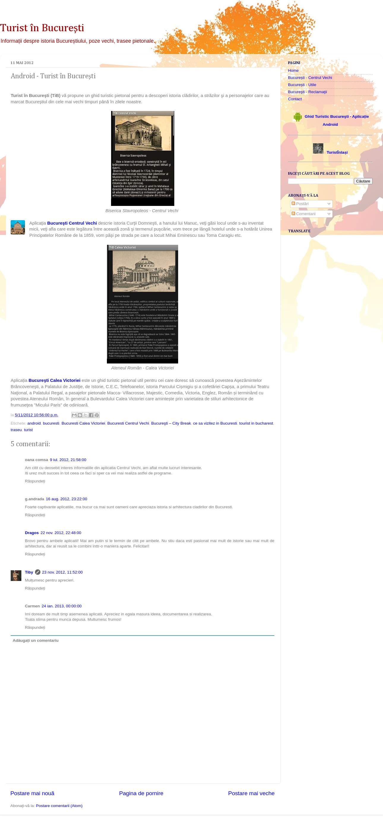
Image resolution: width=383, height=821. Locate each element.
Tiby (29, 572)
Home (293, 70)
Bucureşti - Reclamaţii (307, 92)
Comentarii (304, 214)
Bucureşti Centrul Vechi (72, 223)
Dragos (32, 533)
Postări (300, 203)
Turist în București (42, 28)
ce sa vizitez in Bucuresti (215, 423)
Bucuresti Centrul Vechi (128, 423)
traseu (16, 430)
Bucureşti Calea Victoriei (55, 380)
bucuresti (51, 423)
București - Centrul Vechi (310, 77)
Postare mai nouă (32, 793)
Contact (295, 99)
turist (28, 430)
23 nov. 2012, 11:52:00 (62, 572)
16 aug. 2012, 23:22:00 (66, 499)
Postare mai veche (251, 793)
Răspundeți (35, 481)
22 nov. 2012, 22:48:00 (61, 533)
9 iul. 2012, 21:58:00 (68, 460)
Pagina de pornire (141, 793)
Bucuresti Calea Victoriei (83, 423)
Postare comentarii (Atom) (59, 805)
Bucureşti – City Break (171, 423)
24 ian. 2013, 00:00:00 (61, 606)
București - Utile (302, 84)
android (34, 423)
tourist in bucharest (256, 423)
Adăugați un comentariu (36, 640)
